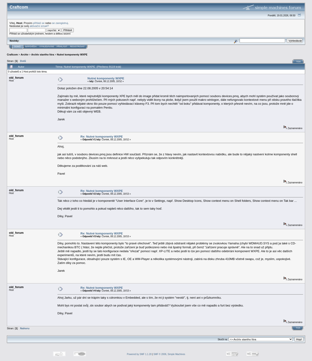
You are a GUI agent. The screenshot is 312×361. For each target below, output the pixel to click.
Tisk (298, 62)
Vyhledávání (47, 46)
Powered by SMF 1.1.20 (139, 354)
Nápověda (31, 46)
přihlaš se (39, 22)
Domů (17, 46)
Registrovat (77, 46)
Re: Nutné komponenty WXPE (101, 136)
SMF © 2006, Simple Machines (169, 354)
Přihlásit (62, 46)
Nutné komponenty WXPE (72, 54)
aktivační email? (39, 25)
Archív (24, 54)
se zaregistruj (60, 22)
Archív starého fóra (42, 54)
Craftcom (12, 54)
